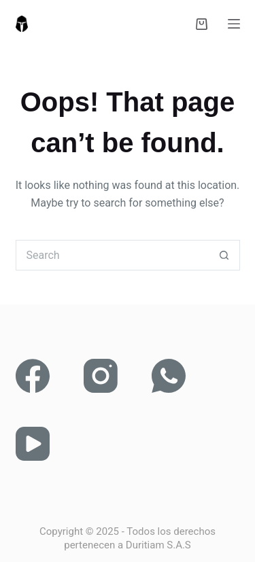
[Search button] (224, 255)
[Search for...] (112, 255)
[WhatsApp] (169, 376)
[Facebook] (33, 376)
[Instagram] (101, 376)
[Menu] (234, 24)
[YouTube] (33, 444)
